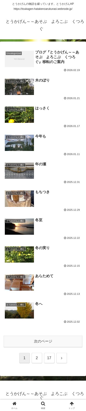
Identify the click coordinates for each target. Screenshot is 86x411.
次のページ (43, 341)
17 (49, 358)
